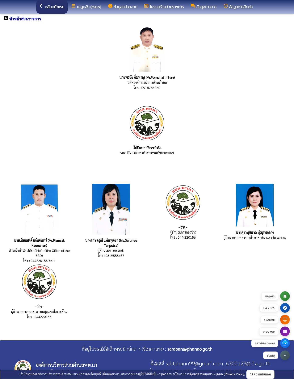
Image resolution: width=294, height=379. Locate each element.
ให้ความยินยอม (260, 374)
